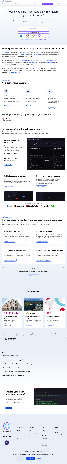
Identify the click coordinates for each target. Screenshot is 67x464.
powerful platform (15, 72)
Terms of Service (45, 440)
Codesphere (5, 52)
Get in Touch (37, 3)
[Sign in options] (52, 4)
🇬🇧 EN (59, 3)
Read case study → (8, 325)
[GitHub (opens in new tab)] (10, 435)
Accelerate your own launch (11, 260)
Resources (28, 3)
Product (4, 3)
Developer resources (9, 186)
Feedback (19, 429)
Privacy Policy (45, 437)
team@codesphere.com (60, 428)
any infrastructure (23, 54)
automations (49, 62)
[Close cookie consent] (63, 450)
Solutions (11, 3)
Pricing (16, 3)
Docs (18, 437)
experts (32, 68)
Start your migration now (10, 241)
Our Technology (32, 432)
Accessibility (44, 432)
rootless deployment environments (47, 60)
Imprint (43, 429)
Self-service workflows (42, 186)
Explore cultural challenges (42, 241)
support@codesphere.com (60, 433)
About (22, 3)
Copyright (44, 434)
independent (37, 54)
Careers (31, 434)
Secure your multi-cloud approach (44, 260)
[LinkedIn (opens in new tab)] (4, 435)
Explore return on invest (33, 275)
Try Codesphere (46, 3)
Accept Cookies (30, 458)
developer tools (32, 62)
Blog (18, 434)
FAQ (18, 432)
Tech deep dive (8, 164)
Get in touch (9, 408)
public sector (25, 60)
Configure (38, 458)
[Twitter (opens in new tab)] (7, 435)
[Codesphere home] (6, 1)
